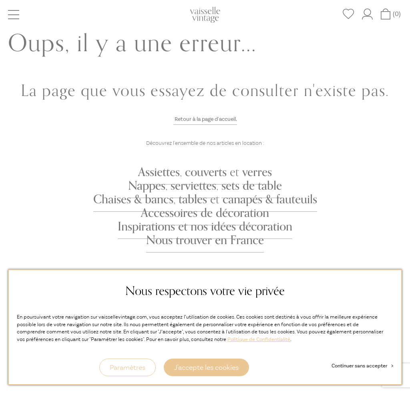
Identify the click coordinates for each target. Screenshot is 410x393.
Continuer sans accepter (362, 366)
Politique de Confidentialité (258, 339)
